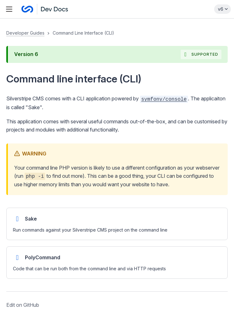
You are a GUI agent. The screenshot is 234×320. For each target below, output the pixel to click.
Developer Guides (25, 33)
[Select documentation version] (222, 9)
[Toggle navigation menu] (9, 9)
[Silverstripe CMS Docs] (44, 9)
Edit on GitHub (22, 305)
